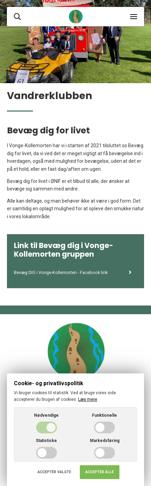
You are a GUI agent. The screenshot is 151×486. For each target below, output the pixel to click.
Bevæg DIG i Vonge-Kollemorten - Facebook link (73, 272)
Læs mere (87, 399)
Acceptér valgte (54, 472)
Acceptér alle (99, 472)
